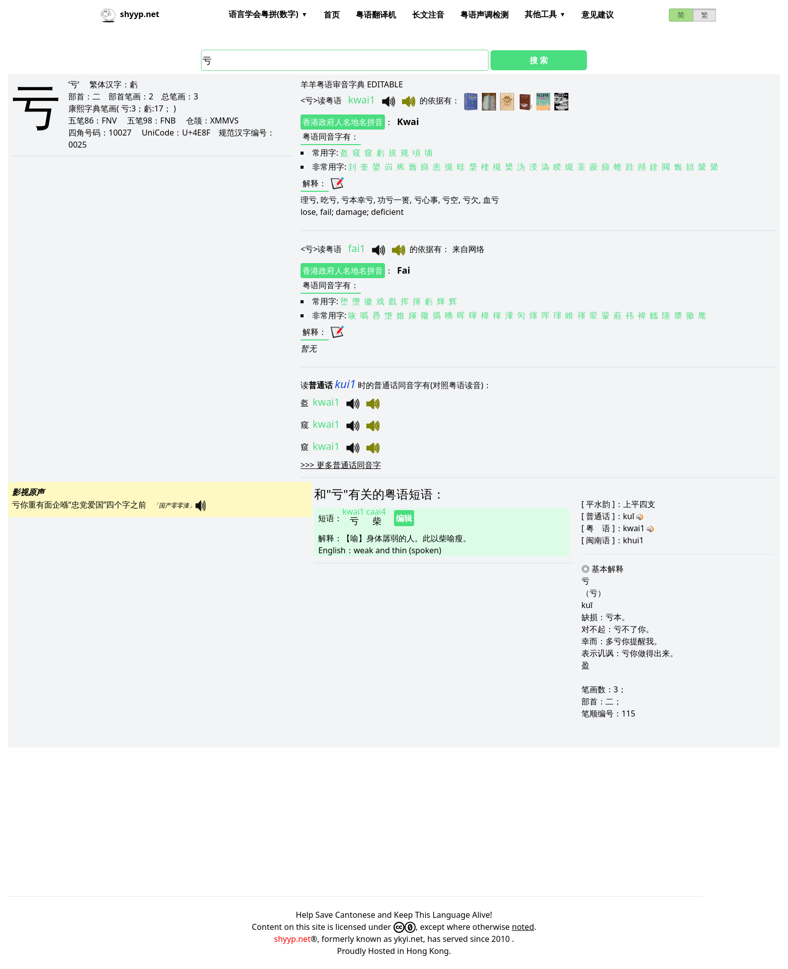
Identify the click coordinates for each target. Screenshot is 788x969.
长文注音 (428, 14)
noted (523, 926)
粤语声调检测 (484, 14)
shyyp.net (292, 938)
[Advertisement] (309, 822)
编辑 (404, 518)
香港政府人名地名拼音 (343, 122)
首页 (332, 14)
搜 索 (539, 60)
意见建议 (597, 14)
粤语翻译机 (376, 14)
